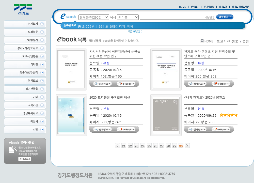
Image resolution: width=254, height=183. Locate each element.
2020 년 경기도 (168, 32)
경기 (187, 32)
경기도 (199, 32)
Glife (148, 32)
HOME (208, 41)
